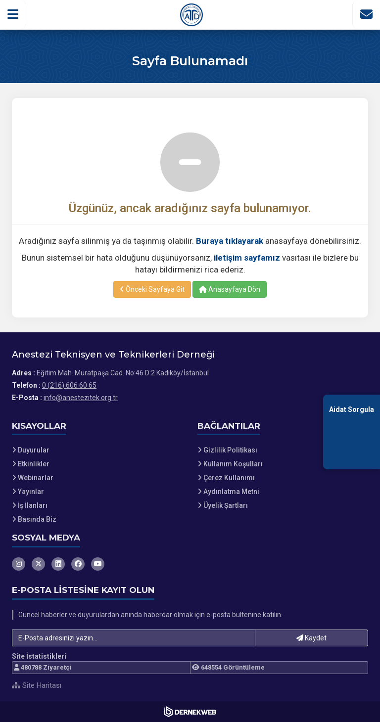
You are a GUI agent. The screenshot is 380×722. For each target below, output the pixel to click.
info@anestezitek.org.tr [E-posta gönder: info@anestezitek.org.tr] (81, 398)
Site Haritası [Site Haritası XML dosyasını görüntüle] (36, 685)
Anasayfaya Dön (229, 289)
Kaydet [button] (311, 638)
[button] (13, 14)
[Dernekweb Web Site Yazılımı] (190, 711)
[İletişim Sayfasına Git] (366, 14)
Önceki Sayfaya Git (152, 289)
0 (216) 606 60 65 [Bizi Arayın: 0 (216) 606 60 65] (69, 385)
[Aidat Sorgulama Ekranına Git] (351, 432)
